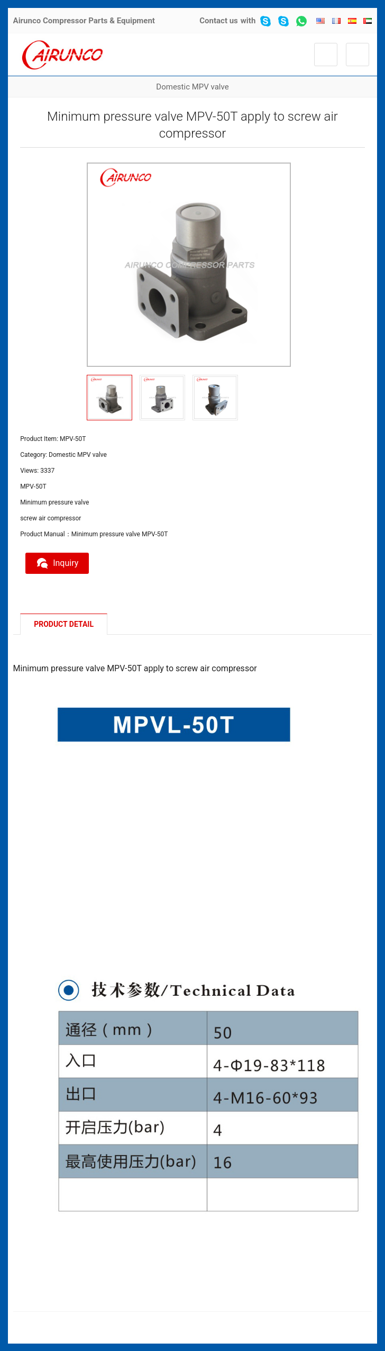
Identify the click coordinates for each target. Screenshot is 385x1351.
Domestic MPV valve (192, 87)
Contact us (218, 20)
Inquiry (57, 563)
